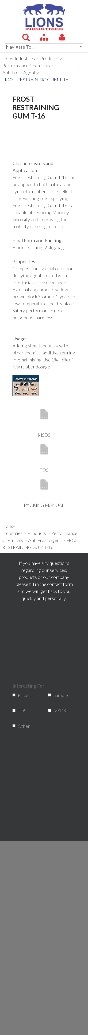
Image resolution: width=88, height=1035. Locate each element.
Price (21, 695)
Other (21, 726)
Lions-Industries (18, 58)
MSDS (44, 435)
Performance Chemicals (26, 65)
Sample (57, 695)
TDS (44, 470)
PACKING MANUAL (44, 505)
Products (49, 58)
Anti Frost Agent (18, 72)
